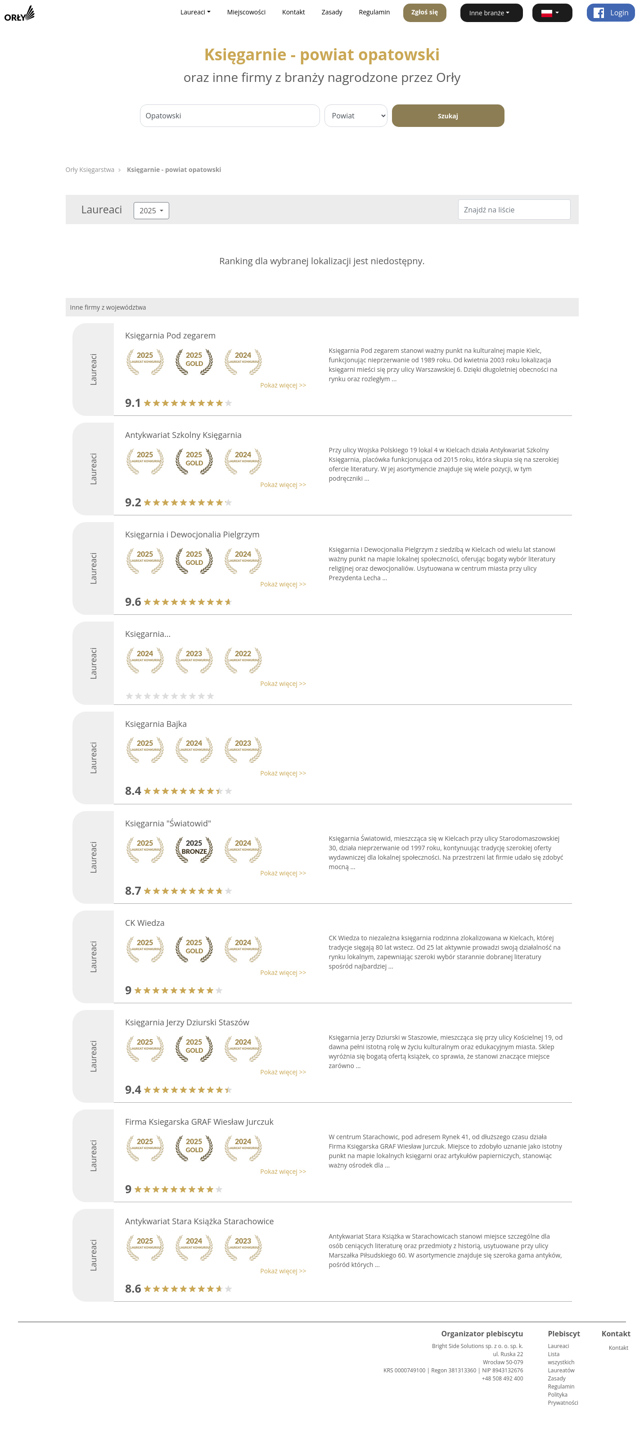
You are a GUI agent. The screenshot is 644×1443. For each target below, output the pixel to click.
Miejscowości (246, 12)
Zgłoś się (424, 12)
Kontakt (293, 12)
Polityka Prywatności (563, 1399)
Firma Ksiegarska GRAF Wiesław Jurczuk (199, 1121)
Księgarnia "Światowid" (168, 823)
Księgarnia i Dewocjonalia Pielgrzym (192, 534)
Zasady (332, 12)
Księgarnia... (148, 633)
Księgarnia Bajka (156, 723)
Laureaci (558, 1346)
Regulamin (374, 12)
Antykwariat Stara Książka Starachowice (199, 1221)
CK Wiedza (145, 922)
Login (611, 12)
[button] (552, 13)
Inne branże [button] (486, 13)
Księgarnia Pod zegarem (170, 335)
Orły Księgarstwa (90, 169)
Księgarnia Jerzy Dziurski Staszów (187, 1022)
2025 (149, 211)
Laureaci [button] (192, 12)
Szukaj (448, 116)
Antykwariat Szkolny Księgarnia (183, 434)
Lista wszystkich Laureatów (561, 1362)
